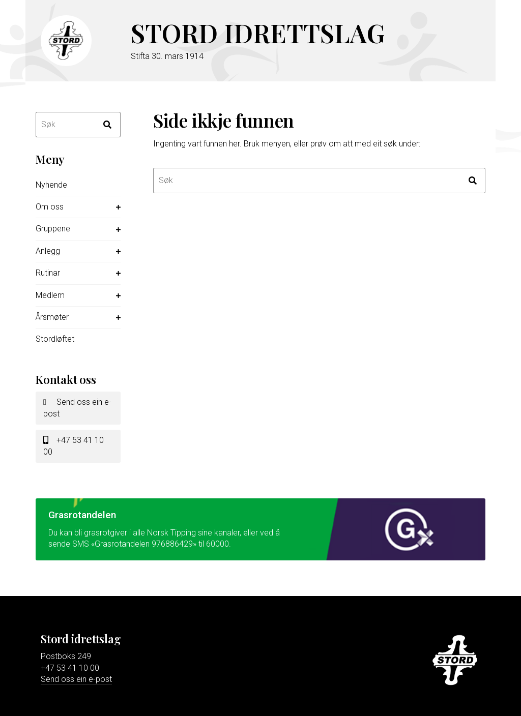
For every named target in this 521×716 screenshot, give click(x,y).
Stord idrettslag (258, 33)
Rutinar (48, 273)
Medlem (50, 295)
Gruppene (53, 228)
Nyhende (51, 185)
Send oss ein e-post (77, 407)
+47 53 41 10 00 (73, 445)
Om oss (50, 207)
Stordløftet (55, 339)
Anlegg (48, 251)
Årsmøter (52, 317)
